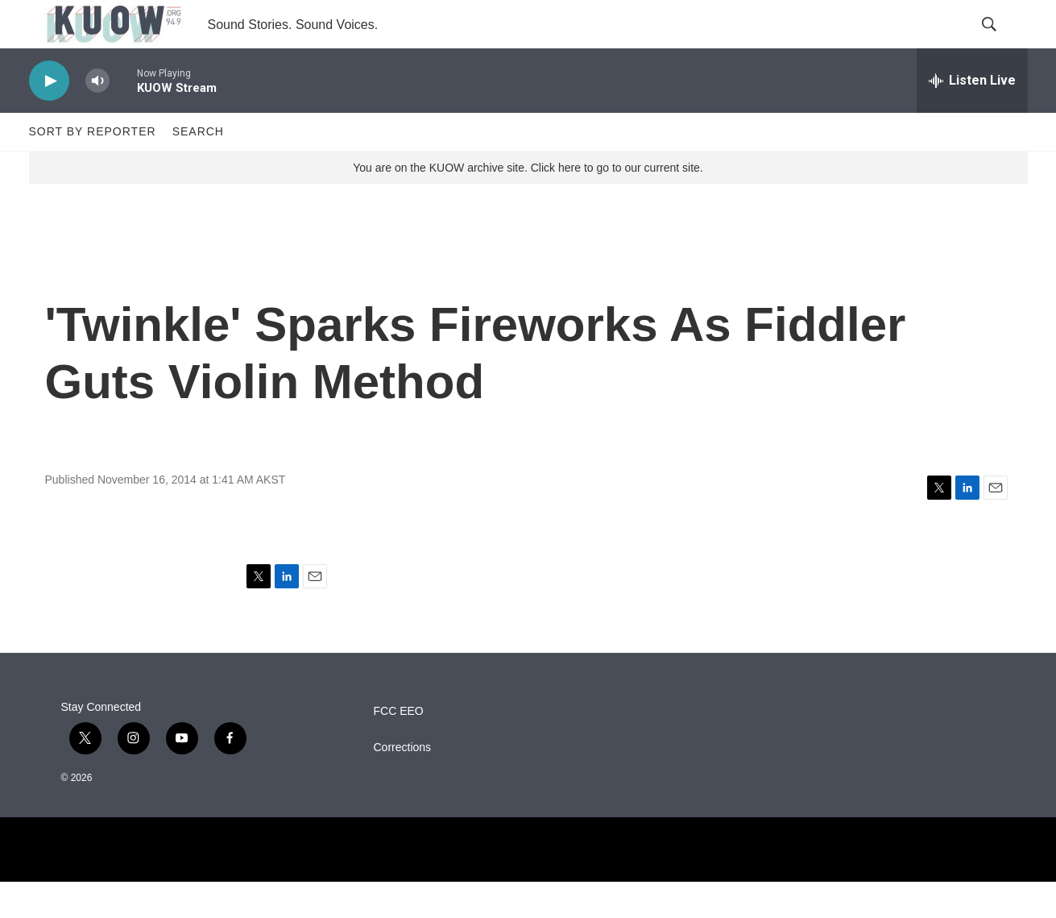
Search (198, 167)
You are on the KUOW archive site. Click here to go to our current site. (527, 203)
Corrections (403, 784)
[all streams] (972, 117)
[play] (49, 117)
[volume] (97, 117)
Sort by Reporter (92, 167)
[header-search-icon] (1002, 42)
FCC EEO (399, 747)
